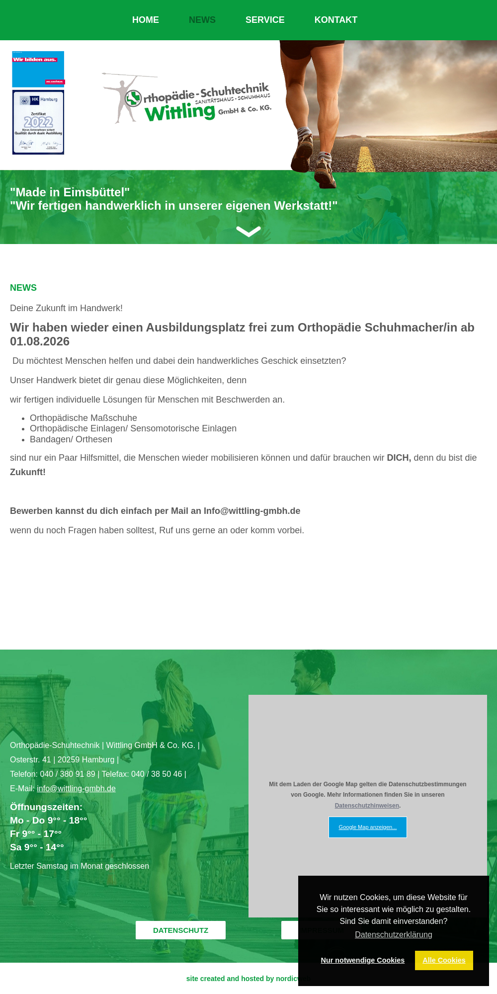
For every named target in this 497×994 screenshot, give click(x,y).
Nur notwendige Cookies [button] (363, 960)
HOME (145, 20)
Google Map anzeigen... (368, 827)
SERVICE (265, 20)
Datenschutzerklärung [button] (393, 934)
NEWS (202, 20)
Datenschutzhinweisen (367, 805)
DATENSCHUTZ (180, 930)
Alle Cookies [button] (443, 960)
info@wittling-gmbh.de (76, 788)
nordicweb (293, 979)
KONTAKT (336, 20)
